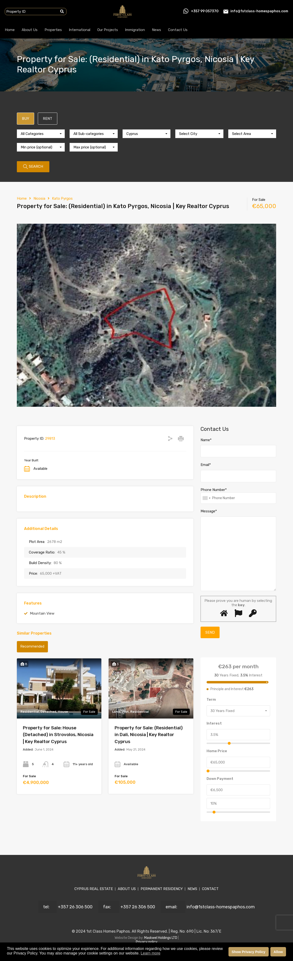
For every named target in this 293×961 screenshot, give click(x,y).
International (79, 30)
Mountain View (42, 613)
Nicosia (39, 198)
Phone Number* (214, 490)
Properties (53, 30)
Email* (206, 465)
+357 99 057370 (205, 11)
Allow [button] (278, 952)
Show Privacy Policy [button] (248, 952)
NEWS (192, 889)
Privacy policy (146, 942)
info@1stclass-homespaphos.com (259, 11)
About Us (30, 30)
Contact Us (178, 30)
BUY (25, 118)
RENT (47, 118)
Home (10, 30)
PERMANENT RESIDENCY (162, 889)
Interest (214, 723)
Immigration (135, 30)
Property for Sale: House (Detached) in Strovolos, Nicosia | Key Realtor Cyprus (58, 734)
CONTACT (210, 889)
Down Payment (220, 778)
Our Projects (107, 30)
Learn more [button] (150, 953)
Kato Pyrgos (62, 198)
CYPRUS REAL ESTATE (93, 889)
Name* (206, 440)
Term (211, 699)
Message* (209, 511)
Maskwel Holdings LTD (161, 938)
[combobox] (41, 133)
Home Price (217, 751)
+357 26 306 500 (75, 907)
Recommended (32, 646)
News (156, 30)
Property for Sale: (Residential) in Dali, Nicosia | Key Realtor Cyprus (149, 734)
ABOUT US (127, 889)
